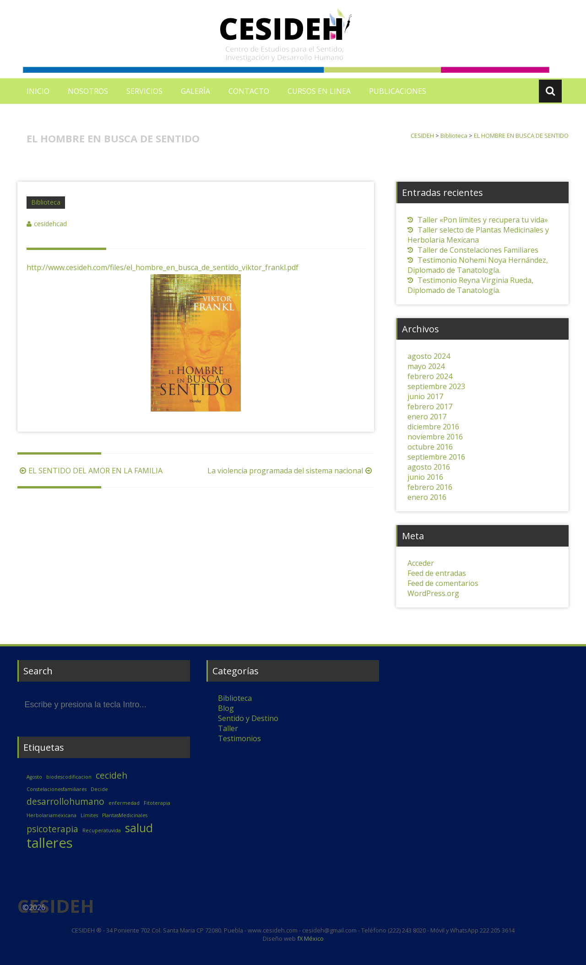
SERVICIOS (144, 91)
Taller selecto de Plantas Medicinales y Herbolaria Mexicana (478, 235)
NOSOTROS (88, 91)
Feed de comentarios (442, 583)
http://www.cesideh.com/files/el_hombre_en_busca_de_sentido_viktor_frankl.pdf (162, 267)
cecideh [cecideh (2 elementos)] (111, 775)
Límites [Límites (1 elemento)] (89, 815)
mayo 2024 (426, 366)
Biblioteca (45, 202)
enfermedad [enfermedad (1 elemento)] (124, 803)
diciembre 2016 (433, 427)
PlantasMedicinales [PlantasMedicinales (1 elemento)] (124, 815)
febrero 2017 (429, 406)
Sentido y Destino (248, 718)
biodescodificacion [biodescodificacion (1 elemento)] (69, 777)
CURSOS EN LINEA (319, 91)
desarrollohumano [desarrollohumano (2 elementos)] (65, 802)
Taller (228, 728)
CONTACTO (248, 91)
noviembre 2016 (435, 437)
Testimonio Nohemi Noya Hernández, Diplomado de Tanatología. (477, 265)
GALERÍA (195, 91)
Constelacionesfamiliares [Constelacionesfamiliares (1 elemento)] (57, 789)
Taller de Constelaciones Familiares (478, 250)
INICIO (38, 91)
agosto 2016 (428, 467)
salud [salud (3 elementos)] (139, 827)
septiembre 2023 (436, 386)
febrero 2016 (429, 487)
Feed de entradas (436, 573)
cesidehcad (50, 223)
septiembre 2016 (436, 457)
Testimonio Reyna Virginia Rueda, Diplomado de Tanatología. (470, 285)
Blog (226, 708)
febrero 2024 (429, 376)
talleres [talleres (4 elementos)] (50, 843)
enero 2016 (426, 497)
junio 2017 (425, 396)
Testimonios (239, 738)
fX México (310, 938)
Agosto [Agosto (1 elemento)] (34, 777)
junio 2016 (425, 477)
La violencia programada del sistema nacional (290, 471)
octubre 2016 (430, 447)
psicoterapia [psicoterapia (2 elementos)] (52, 829)
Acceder (420, 563)
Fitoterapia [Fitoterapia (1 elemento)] (157, 803)
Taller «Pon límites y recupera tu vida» (483, 220)
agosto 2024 (428, 356)
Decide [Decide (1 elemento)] (99, 789)
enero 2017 (426, 417)
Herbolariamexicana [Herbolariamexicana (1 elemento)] (51, 815)
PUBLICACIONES (397, 91)
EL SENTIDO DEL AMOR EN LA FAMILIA (90, 471)
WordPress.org (433, 593)
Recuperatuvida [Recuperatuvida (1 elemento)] (101, 830)
